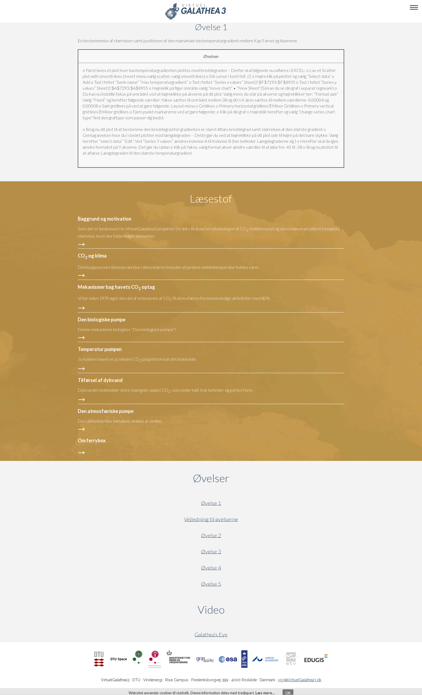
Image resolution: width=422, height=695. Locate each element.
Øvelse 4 (211, 567)
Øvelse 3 (211, 551)
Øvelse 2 (211, 535)
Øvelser (211, 478)
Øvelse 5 (211, 584)
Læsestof (211, 198)
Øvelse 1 (211, 503)
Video (237, 609)
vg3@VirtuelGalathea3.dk (299, 680)
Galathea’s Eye (211, 634)
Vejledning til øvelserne (211, 519)
